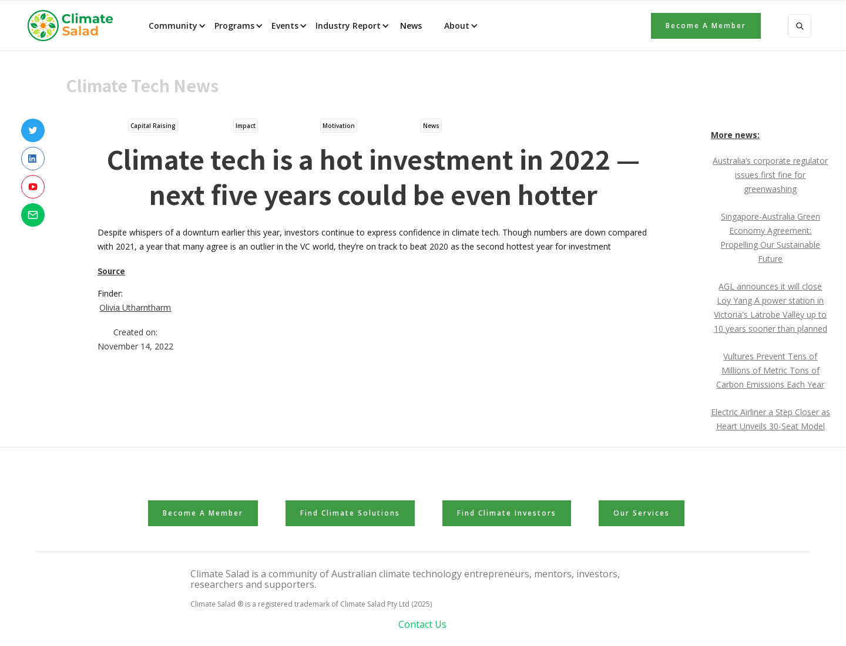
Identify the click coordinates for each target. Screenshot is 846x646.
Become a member (706, 26)
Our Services (641, 513)
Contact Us (422, 624)
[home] (74, 26)
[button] (176, 26)
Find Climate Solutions (350, 513)
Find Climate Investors (506, 513)
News (410, 25)
